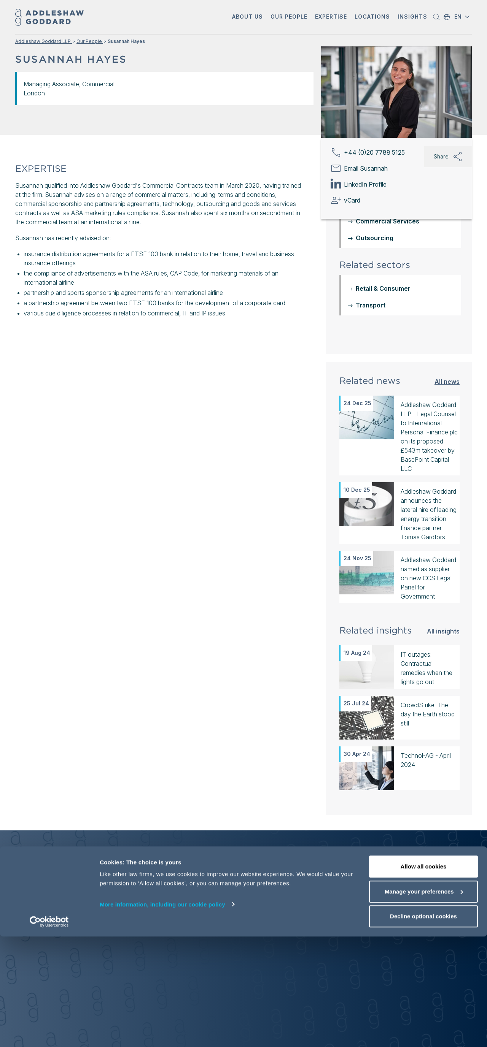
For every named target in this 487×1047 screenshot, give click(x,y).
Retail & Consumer (383, 288)
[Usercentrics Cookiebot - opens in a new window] (49, 1032)
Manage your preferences (424, 1002)
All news (447, 381)
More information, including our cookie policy (162, 1014)
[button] (247, 17)
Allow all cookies (424, 977)
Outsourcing (374, 238)
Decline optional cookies (423, 1026)
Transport (370, 305)
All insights (443, 631)
